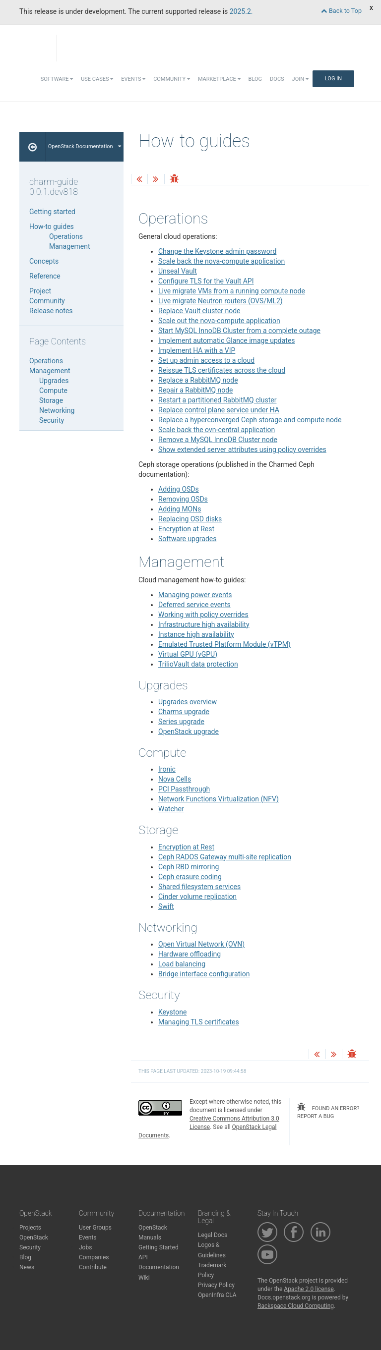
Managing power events (195, 595)
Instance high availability (196, 634)
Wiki (144, 1277)
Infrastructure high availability (204, 624)
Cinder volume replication (197, 896)
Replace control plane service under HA (218, 410)
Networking (56, 410)
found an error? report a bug (328, 1111)
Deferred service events (194, 605)
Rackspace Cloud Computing (295, 1305)
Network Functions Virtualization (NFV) (218, 799)
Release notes (51, 311)
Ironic (167, 769)
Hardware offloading (189, 954)
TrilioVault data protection (198, 664)
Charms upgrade (183, 712)
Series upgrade (181, 722)
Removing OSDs (183, 499)
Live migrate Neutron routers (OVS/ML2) (220, 301)
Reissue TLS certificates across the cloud (221, 370)
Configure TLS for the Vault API (206, 281)
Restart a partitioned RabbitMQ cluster (217, 400)
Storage (51, 400)
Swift (166, 906)
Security (51, 420)
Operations (66, 236)
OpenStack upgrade (188, 731)
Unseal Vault (177, 271)
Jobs (85, 1247)
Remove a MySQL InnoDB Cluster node (217, 440)
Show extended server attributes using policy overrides (242, 449)
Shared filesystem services (199, 887)
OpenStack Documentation (84, 146)
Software (57, 79)
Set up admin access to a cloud (206, 360)
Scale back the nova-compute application (221, 261)
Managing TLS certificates (198, 1022)
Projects (30, 1227)
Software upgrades (187, 539)
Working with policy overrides (203, 615)
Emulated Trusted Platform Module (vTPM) (224, 644)
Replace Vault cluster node (199, 311)
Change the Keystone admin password (217, 251)
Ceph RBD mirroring (188, 867)
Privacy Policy (216, 1285)
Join (300, 79)
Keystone (172, 1012)
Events (133, 79)
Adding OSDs (178, 489)
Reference (45, 276)
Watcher (171, 809)
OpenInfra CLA (217, 1295)
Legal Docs (212, 1235)
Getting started (52, 212)
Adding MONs (179, 509)
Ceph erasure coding (190, 877)
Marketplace (219, 79)
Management (69, 246)
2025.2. (241, 11)
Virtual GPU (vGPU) (187, 654)
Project (40, 291)
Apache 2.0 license (309, 1289)
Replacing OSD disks (190, 519)
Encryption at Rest (186, 529)
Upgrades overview (187, 702)
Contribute (93, 1267)
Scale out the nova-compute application (219, 321)
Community (171, 79)
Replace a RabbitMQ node (198, 380)
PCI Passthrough (184, 789)
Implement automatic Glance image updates (226, 340)
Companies (94, 1257)
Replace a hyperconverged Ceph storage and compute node (249, 420)
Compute (53, 390)
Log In (333, 78)
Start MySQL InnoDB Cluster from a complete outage (239, 331)
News (26, 1267)
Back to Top (341, 10)
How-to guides (51, 226)
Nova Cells (174, 779)
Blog (255, 79)
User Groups (95, 1227)
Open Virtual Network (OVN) (201, 944)
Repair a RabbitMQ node (195, 390)
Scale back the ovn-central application (216, 430)
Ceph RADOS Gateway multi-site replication (224, 857)
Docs (277, 79)
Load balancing (181, 964)
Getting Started (158, 1247)
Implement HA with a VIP (196, 350)
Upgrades (53, 381)
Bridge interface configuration (204, 974)
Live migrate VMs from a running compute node (231, 291)
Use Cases (97, 79)
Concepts (44, 261)
